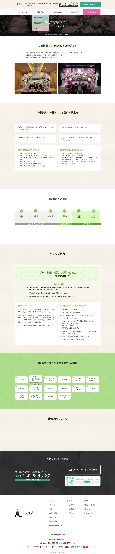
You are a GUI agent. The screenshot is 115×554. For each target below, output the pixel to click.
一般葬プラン (71, 513)
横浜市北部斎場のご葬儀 (55, 525)
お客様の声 (74, 12)
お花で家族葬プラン (72, 509)
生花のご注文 (92, 12)
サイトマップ (87, 517)
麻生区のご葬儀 (53, 521)
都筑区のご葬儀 (53, 513)
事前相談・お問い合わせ (90, 4)
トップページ (23, 12)
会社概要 (85, 501)
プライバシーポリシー (89, 513)
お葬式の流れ (58, 12)
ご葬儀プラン (40, 12)
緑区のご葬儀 (52, 517)
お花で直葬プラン (72, 505)
